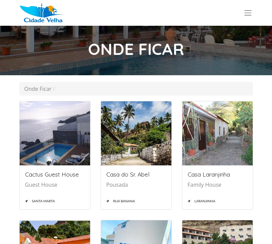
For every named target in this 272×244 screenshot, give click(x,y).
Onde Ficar (38, 89)
